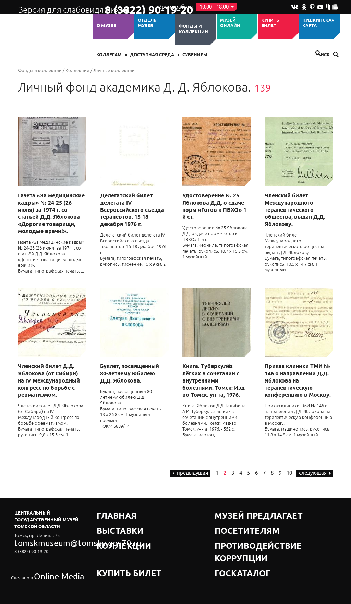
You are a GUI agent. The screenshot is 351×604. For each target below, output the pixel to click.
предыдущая (190, 473)
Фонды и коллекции (193, 29)
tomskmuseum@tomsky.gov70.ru (48, 541)
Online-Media (47, 560)
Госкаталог (230, 539)
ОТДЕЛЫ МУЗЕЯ (148, 23)
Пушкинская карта (318, 23)
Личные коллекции (114, 70)
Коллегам (109, 55)
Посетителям (232, 521)
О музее (106, 25)
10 (289, 473)
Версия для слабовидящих (55, 7)
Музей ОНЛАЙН (230, 23)
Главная (108, 513)
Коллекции (77, 70)
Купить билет (270, 23)
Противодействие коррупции (253, 530)
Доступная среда (152, 55)
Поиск (326, 55)
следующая (315, 473)
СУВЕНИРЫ (194, 55)
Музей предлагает (238, 513)
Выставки (109, 521)
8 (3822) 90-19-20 (126, 7)
